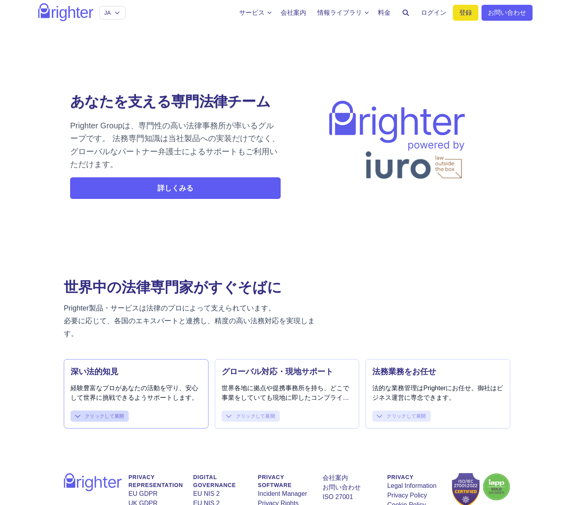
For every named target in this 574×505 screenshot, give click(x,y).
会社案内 (335, 477)
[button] (136, 386)
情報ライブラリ (343, 12)
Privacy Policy (407, 495)
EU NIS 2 (206, 493)
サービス (256, 12)
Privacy (400, 477)
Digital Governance (214, 481)
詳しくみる (175, 188)
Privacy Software (275, 481)
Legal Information (411, 485)
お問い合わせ (341, 487)
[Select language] (112, 12)
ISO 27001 (337, 496)
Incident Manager (282, 493)
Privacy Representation (155, 481)
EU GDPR (142, 493)
